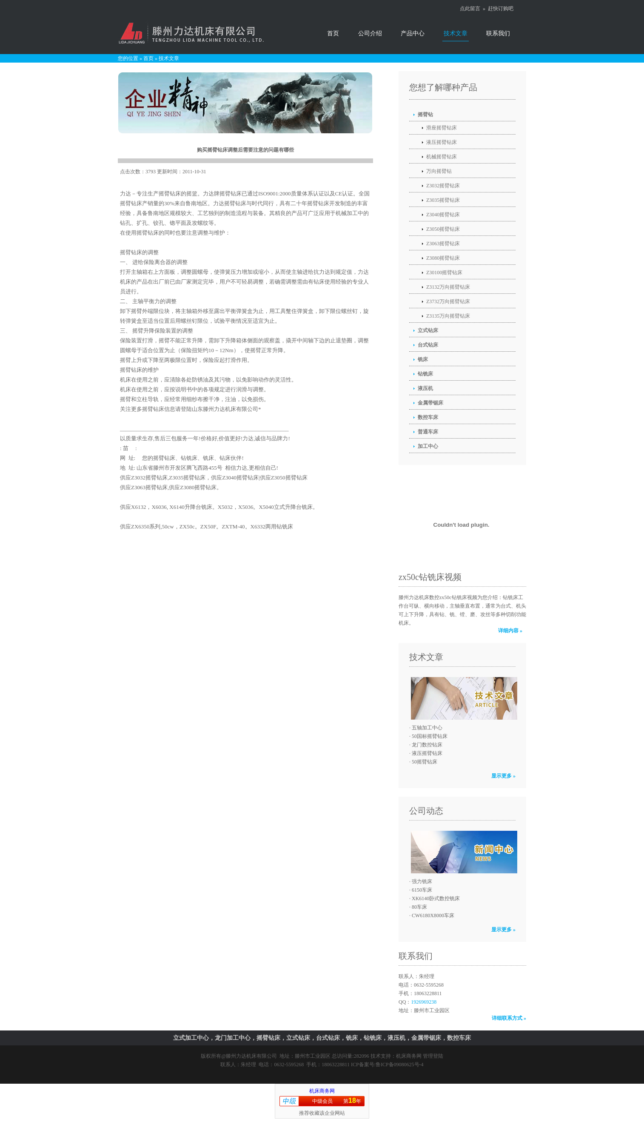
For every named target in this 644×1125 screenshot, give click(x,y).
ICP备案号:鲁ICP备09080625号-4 (387, 1065)
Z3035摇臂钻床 (443, 200)
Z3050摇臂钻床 (443, 229)
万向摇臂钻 (439, 171)
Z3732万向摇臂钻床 (448, 301)
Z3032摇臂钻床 (443, 186)
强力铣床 (422, 881)
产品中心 (413, 33)
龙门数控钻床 (427, 745)
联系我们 (498, 33)
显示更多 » (503, 776)
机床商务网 (409, 1056)
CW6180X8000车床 (433, 915)
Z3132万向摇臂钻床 (448, 287)
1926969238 (423, 1002)
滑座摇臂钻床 (441, 128)
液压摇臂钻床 (441, 142)
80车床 (419, 907)
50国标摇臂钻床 (429, 736)
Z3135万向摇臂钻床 (448, 316)
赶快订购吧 (500, 8)
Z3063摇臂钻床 (443, 244)
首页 (333, 33)
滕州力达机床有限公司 (251, 1056)
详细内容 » (510, 631)
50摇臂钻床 (424, 762)
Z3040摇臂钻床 (443, 215)
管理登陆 (433, 1056)
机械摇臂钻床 (441, 157)
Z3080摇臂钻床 (443, 258)
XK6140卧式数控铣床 (436, 898)
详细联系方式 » (509, 1018)
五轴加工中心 (427, 728)
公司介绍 (370, 33)
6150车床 (422, 890)
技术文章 (455, 33)
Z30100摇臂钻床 (444, 273)
